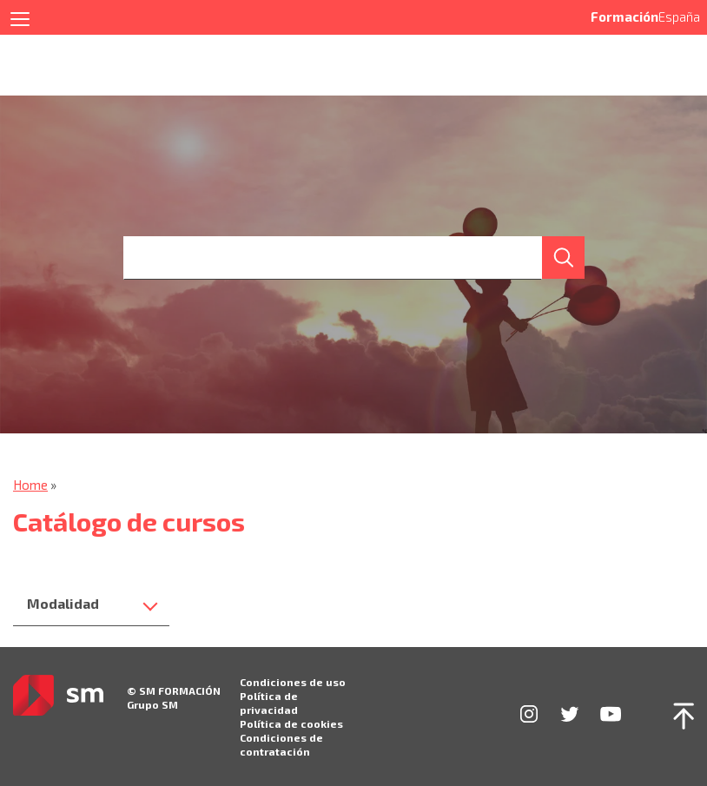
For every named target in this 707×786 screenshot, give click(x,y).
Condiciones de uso (293, 682)
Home (30, 484)
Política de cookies (291, 723)
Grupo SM (152, 704)
